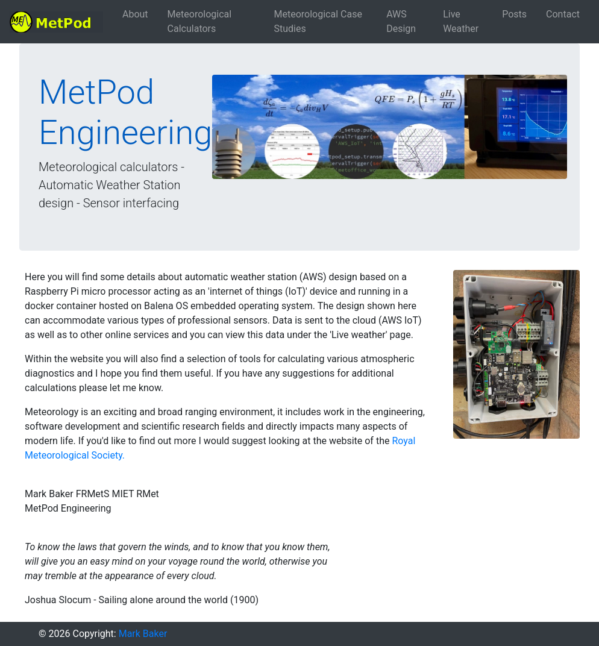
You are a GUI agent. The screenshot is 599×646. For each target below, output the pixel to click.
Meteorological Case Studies (318, 21)
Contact (563, 14)
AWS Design (401, 21)
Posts (514, 14)
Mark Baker (143, 633)
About (135, 14)
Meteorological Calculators (200, 21)
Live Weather (460, 21)
